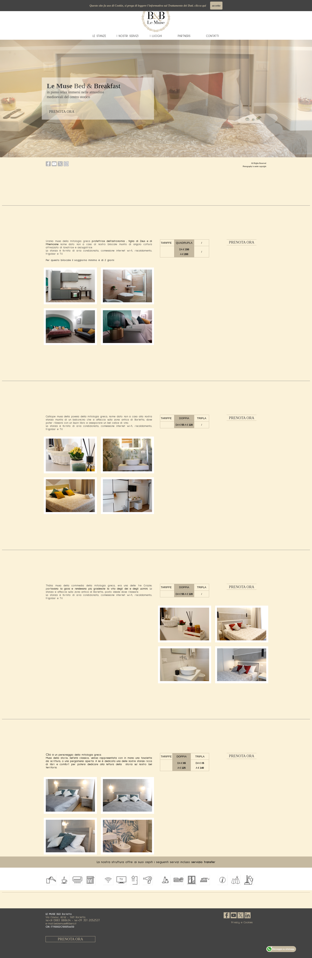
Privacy (235, 922)
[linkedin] (248, 915)
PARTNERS (184, 36)
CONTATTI (212, 36)
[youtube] (54, 163)
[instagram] (66, 163)
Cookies (248, 922)
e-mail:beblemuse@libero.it (61, 923)
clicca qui (200, 5)
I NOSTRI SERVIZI (127, 36)
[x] (60, 163)
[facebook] (48, 163)
